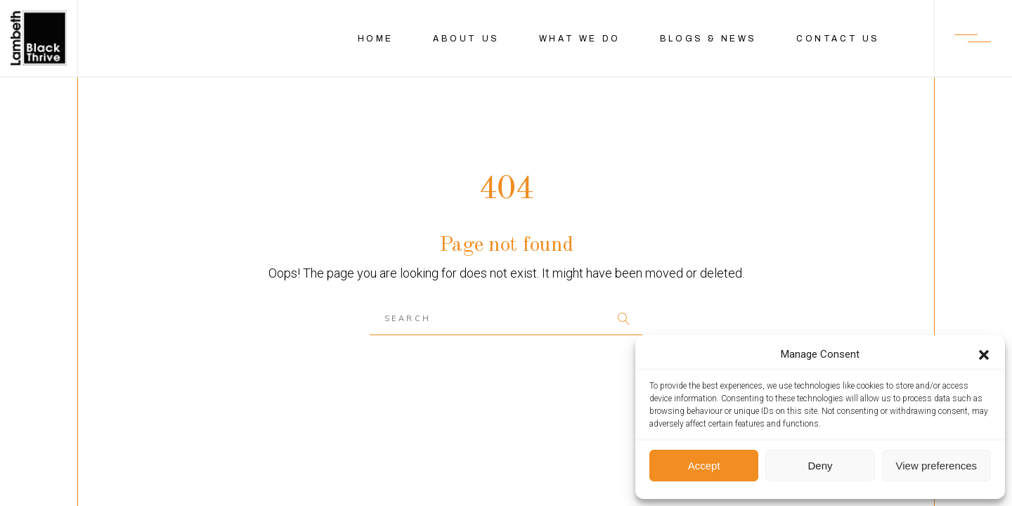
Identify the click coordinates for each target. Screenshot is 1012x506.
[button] (984, 355)
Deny (819, 466)
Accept (704, 466)
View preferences (937, 466)
